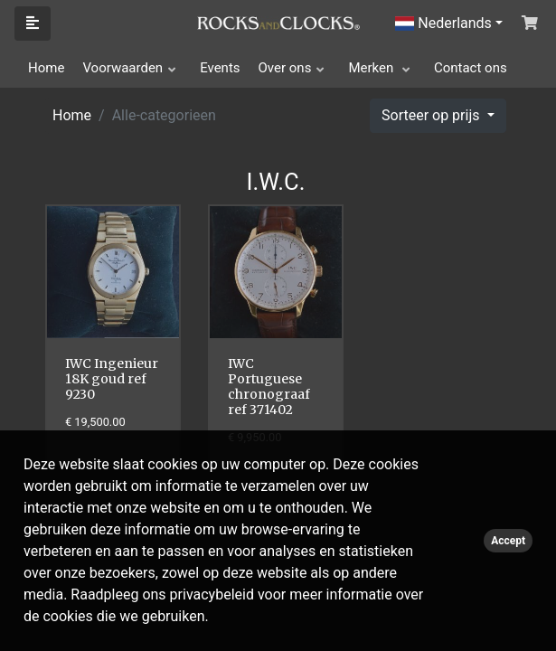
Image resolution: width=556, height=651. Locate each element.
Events (220, 68)
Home (46, 68)
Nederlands (443, 23)
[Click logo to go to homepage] (278, 22)
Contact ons (470, 68)
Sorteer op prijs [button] (432, 115)
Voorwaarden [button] (122, 68)
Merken (372, 68)
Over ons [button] (285, 68)
